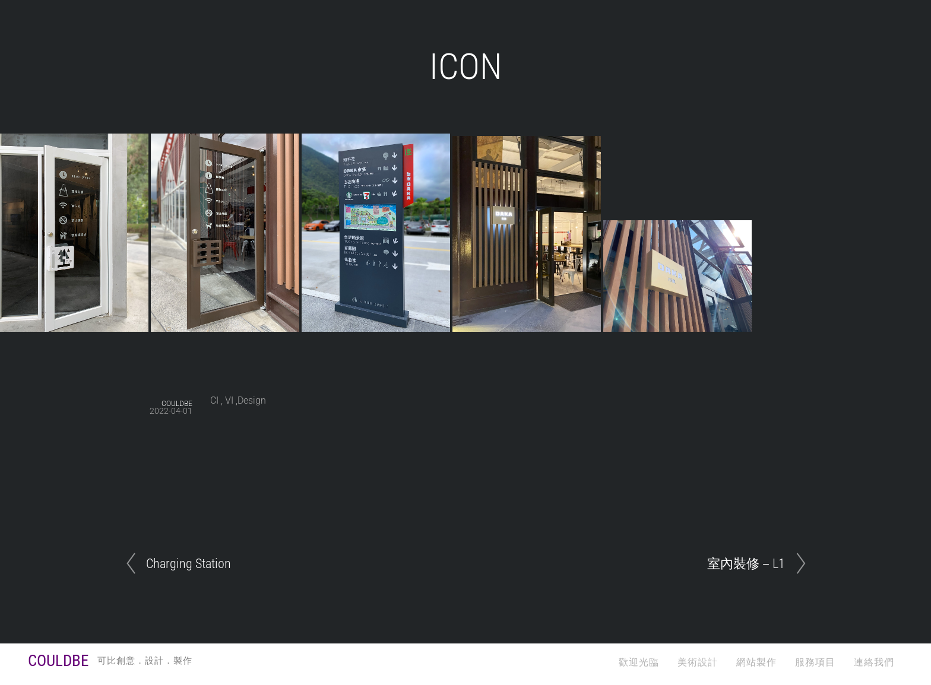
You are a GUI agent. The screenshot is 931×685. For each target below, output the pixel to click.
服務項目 (815, 662)
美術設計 (697, 662)
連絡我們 (874, 662)
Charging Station (188, 563)
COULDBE (177, 403)
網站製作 (756, 662)
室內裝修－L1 (746, 563)
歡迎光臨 (639, 662)
